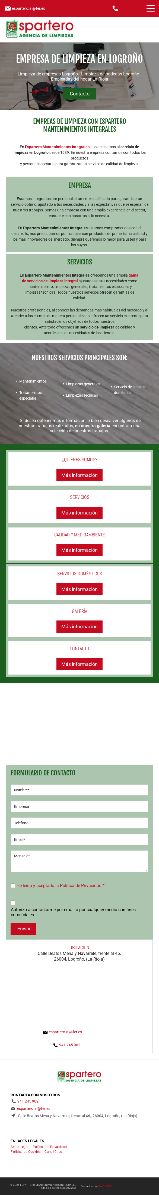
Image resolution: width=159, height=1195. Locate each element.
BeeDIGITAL (105, 1186)
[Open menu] (151, 8)
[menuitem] (22, 1146)
